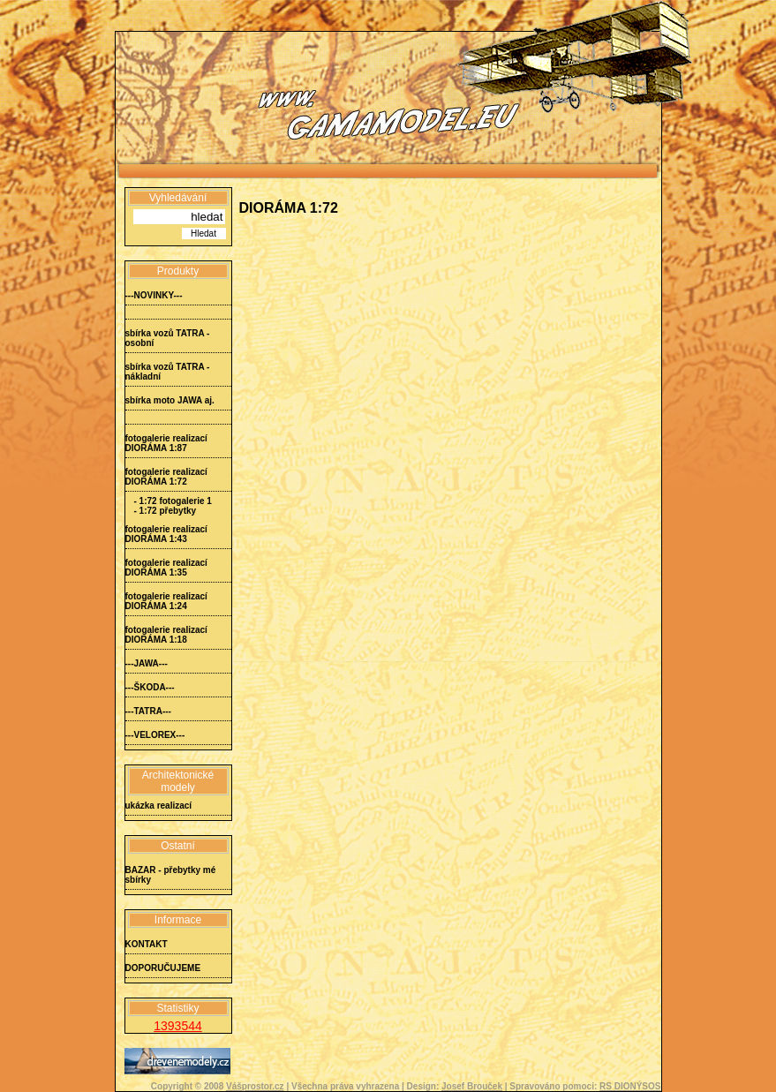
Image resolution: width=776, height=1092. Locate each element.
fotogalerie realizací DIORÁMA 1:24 (166, 601)
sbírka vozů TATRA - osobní (167, 338)
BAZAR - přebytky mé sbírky (170, 875)
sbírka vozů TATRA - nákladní (167, 371)
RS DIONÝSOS (629, 1086)
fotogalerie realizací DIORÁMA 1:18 (166, 634)
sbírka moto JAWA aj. (170, 400)
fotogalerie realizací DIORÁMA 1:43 (166, 534)
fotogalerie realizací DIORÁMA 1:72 (166, 476)
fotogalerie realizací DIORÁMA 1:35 (166, 567)
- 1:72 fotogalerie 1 (173, 501)
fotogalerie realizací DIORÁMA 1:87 (166, 443)
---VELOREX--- (155, 735)
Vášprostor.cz (255, 1086)
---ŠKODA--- (150, 687)
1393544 (178, 1026)
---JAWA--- (146, 663)
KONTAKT (146, 944)
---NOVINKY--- (154, 295)
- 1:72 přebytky (165, 511)
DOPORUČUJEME (163, 968)
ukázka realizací (158, 805)
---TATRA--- (148, 711)
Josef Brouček (471, 1086)
